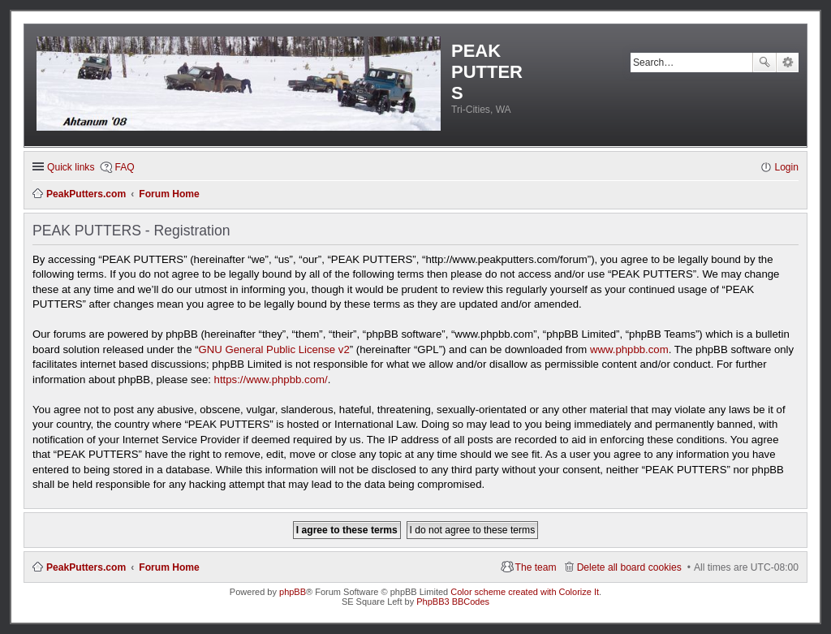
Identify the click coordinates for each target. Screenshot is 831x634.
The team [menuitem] (536, 567)
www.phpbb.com (629, 349)
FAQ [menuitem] (124, 167)
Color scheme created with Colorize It (524, 592)
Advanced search (788, 62)
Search (764, 62)
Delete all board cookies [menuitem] (629, 567)
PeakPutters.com (86, 567)
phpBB (292, 592)
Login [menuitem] (786, 167)
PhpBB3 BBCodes (452, 601)
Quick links (70, 167)
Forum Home (169, 567)
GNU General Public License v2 (274, 349)
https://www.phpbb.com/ (271, 379)
